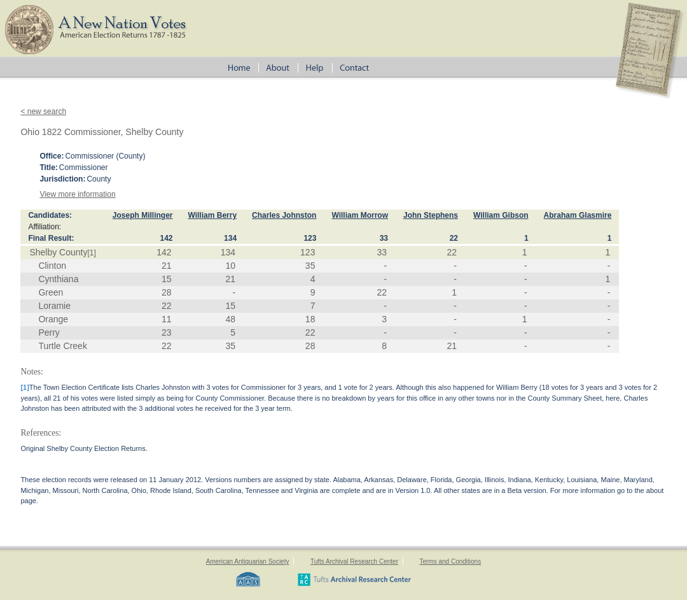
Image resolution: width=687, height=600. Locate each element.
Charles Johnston (284, 215)
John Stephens (430, 215)
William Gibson (501, 215)
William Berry (212, 215)
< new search (43, 111)
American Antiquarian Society (247, 561)
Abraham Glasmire (578, 215)
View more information (77, 194)
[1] (91, 252)
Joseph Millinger (143, 215)
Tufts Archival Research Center (354, 561)
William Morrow (359, 215)
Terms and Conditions (450, 561)
